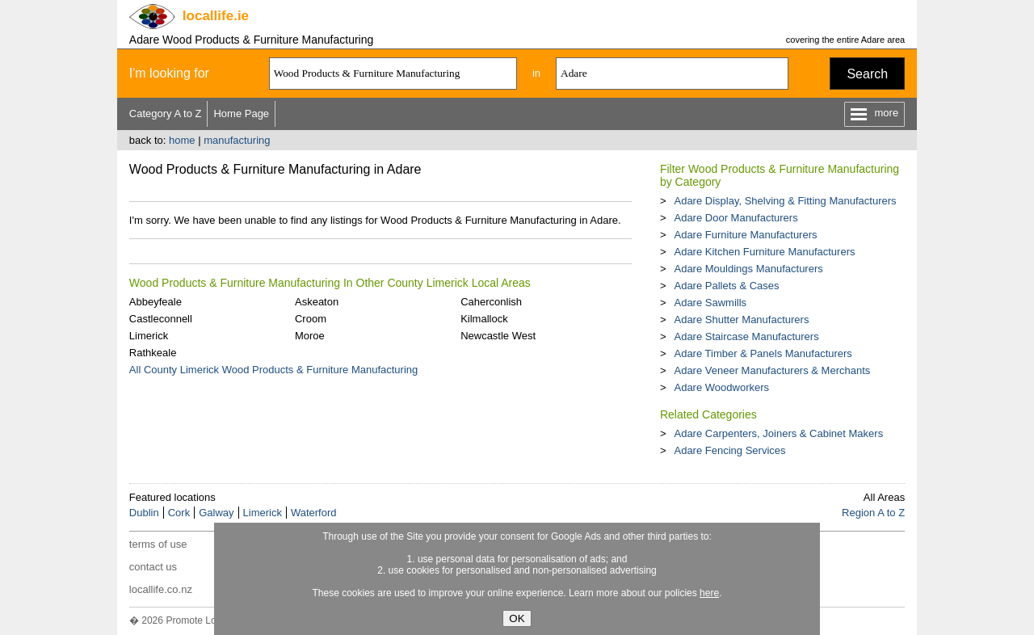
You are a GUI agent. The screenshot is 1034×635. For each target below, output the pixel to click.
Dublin (144, 513)
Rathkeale (153, 353)
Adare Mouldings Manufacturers (748, 269)
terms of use (158, 544)
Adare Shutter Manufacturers (741, 319)
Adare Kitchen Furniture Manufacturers (764, 252)
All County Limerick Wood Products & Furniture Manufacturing (273, 370)
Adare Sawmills (710, 302)
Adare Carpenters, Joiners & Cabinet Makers (778, 433)
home (182, 140)
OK (516, 618)
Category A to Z (165, 113)
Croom (310, 319)
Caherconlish (491, 302)
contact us (153, 567)
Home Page (241, 113)
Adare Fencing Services (729, 450)
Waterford (314, 513)
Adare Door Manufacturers (735, 218)
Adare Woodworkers (721, 387)
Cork (179, 513)
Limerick (148, 336)
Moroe (310, 336)
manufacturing (237, 140)
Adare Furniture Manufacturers (745, 235)
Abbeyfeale (155, 302)
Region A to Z (873, 513)
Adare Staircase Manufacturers (746, 336)
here (709, 593)
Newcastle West (498, 336)
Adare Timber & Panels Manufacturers (762, 353)
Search (867, 74)
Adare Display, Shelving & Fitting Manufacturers (785, 201)
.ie (216, 15)
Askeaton (316, 302)
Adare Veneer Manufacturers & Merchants (772, 370)
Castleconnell (160, 319)
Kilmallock (484, 319)
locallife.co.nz (160, 589)
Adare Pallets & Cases (726, 286)
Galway (216, 513)
